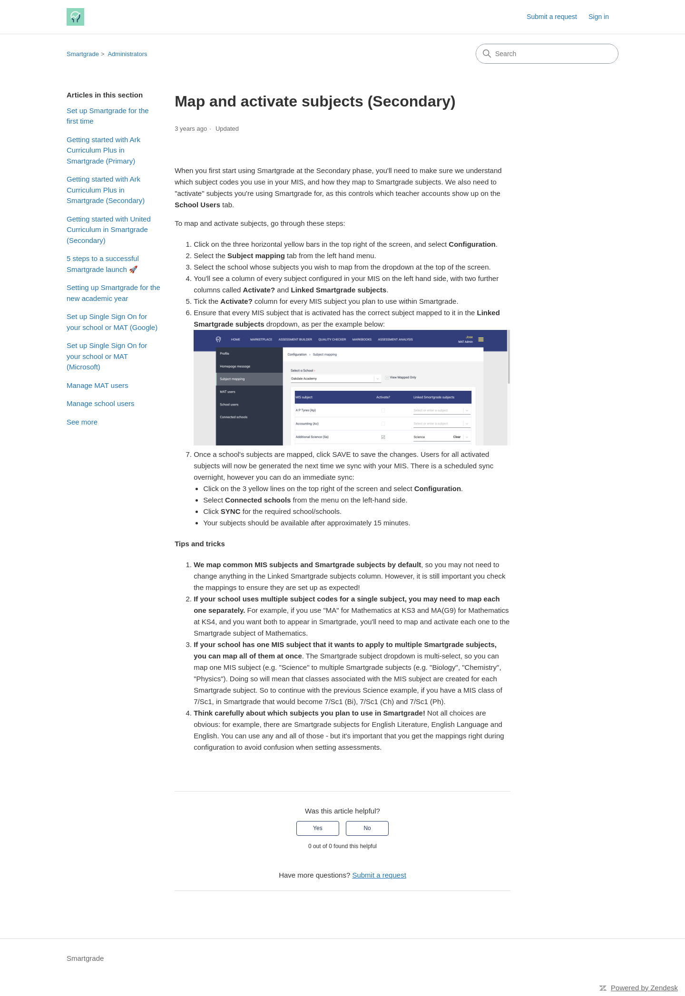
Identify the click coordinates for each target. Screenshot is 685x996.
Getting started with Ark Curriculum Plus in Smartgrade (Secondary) (106, 189)
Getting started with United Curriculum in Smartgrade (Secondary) (109, 229)
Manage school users (101, 403)
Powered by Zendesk (644, 988)
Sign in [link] (598, 16)
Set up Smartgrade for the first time (108, 116)
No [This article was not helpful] (367, 828)
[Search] (547, 53)
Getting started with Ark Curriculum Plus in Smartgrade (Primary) (103, 150)
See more (82, 422)
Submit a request (552, 16)
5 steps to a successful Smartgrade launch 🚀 (103, 263)
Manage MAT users (97, 385)
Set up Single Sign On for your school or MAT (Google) (112, 321)
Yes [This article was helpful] (318, 828)
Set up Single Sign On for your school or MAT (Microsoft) (107, 356)
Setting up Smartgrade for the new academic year (113, 292)
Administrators (127, 54)
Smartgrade (83, 54)
